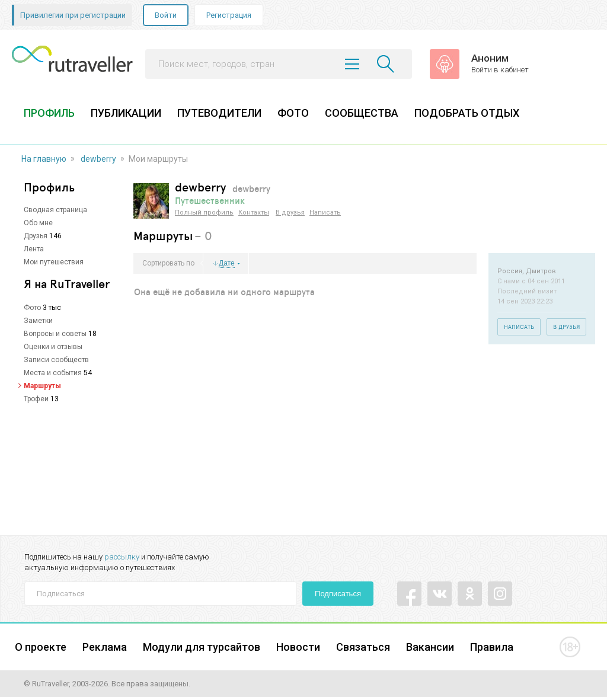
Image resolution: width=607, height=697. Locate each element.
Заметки (38, 320)
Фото (32, 307)
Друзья (35, 236)
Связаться (363, 647)
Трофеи (36, 399)
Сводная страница (55, 210)
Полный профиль (204, 212)
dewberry (98, 159)
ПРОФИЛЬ (49, 113)
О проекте (40, 647)
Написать (325, 212)
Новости (298, 647)
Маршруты (42, 386)
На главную (43, 159)
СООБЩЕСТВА (361, 113)
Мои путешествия (54, 262)
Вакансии (430, 647)
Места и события (53, 373)
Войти (166, 15)
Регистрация (228, 15)
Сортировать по (168, 263)
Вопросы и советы (55, 334)
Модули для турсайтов (201, 647)
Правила (491, 647)
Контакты (253, 212)
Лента (34, 249)
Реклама (104, 647)
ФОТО (293, 113)
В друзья (290, 212)
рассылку (121, 556)
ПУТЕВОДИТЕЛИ (219, 113)
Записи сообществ (56, 360)
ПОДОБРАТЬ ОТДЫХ (466, 113)
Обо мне (38, 223)
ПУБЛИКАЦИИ (126, 113)
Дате (227, 263)
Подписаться (338, 593)
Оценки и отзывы (53, 347)
